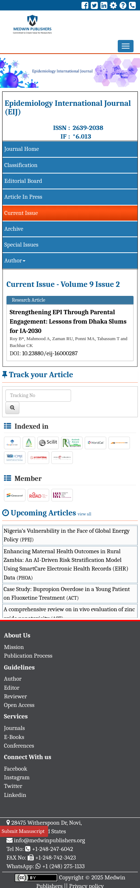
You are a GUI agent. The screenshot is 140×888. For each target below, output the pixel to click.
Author (14, 260)
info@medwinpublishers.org (49, 840)
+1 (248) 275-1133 (63, 866)
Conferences (19, 745)
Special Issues (21, 244)
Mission (14, 647)
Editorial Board (23, 180)
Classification (21, 165)
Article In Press (23, 196)
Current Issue (21, 212)
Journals (14, 728)
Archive (13, 228)
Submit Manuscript (23, 831)
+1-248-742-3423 (55, 857)
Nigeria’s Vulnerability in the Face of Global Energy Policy (67, 535)
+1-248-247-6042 (52, 849)
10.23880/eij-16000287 (50, 353)
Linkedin (15, 795)
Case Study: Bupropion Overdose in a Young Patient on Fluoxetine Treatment (67, 593)
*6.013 (82, 136)
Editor (11, 687)
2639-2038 (88, 128)
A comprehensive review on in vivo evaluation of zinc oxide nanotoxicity (69, 613)
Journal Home (21, 148)
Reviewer (15, 696)
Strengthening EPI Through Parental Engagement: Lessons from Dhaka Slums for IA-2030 (68, 321)
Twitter (13, 786)
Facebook (15, 768)
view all (85, 514)
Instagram (17, 777)
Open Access (19, 705)
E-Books (14, 737)
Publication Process (28, 655)
